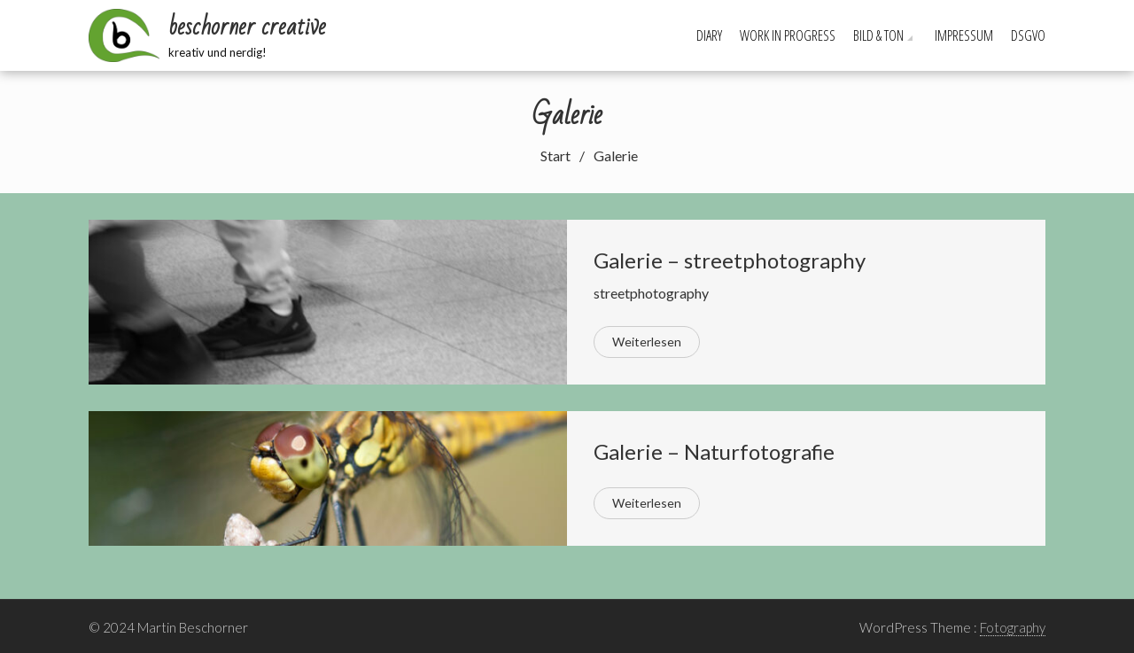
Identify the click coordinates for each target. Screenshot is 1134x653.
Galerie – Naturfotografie (714, 451)
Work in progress (787, 35)
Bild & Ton (878, 35)
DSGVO (1028, 35)
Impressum (964, 35)
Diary (709, 35)
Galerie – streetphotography (730, 260)
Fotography (1012, 627)
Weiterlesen (646, 341)
